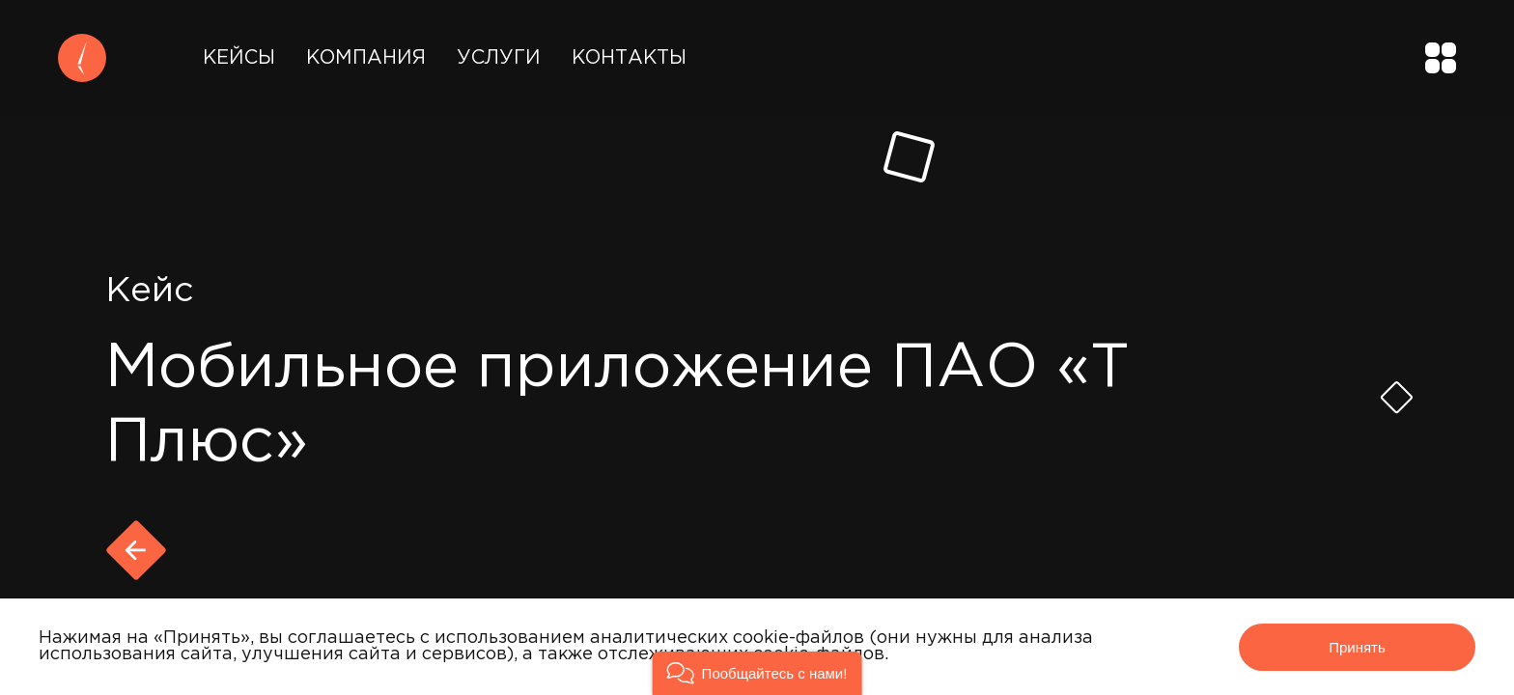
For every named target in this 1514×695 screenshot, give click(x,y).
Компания (366, 58)
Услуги (499, 58)
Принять (1357, 647)
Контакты (629, 58)
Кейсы (239, 58)
